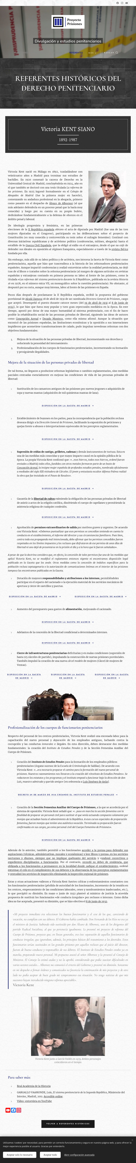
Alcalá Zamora (33, 298)
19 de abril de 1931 (96, 302)
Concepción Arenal (27, 318)
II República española (41, 229)
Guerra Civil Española (38, 245)
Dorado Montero (52, 318)
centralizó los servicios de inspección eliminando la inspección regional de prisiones (59, 873)
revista (120, 249)
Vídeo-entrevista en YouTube (34, 1101)
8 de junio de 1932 (96, 901)
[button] (117, 53)
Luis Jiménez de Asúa (95, 781)
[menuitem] (29, 53)
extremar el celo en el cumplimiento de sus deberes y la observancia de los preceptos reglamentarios (68, 869)
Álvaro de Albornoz (61, 203)
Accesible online (53, 1096)
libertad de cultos (44, 498)
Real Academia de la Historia (34, 1086)
